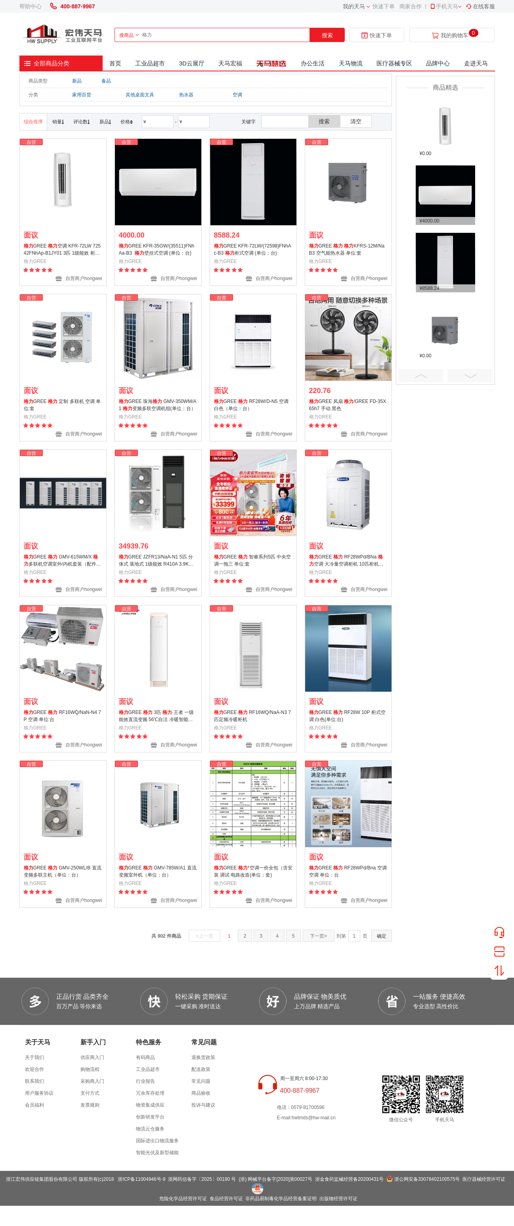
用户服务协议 (39, 1093)
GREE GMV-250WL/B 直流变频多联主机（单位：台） (62, 871)
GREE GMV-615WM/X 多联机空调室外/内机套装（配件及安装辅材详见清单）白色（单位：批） (62, 561)
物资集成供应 (150, 1105)
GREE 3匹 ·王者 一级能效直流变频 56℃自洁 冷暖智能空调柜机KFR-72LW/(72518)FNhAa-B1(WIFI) (157, 717)
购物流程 (89, 1069)
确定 (381, 936)
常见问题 (200, 1081)
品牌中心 (438, 63)
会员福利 (34, 1105)
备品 (106, 81)
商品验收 (200, 1093)
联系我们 (34, 1081)
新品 (77, 81)
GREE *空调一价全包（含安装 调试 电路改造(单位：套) (253, 871)
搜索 (327, 35)
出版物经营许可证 (338, 1198)
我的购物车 (454, 35)
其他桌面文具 (140, 95)
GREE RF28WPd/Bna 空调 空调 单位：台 (348, 871)
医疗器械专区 (394, 63)
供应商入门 (92, 1057)
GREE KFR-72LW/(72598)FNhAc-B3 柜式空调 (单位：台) (252, 249)
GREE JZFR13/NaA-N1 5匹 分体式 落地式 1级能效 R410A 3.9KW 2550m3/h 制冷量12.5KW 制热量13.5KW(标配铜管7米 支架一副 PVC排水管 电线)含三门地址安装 (157, 561)
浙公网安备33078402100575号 (427, 1179)
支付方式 (89, 1093)
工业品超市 (150, 63)
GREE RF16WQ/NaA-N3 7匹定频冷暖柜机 (252, 716)
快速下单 (384, 6)
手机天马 (444, 6)
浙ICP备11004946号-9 (141, 1179)
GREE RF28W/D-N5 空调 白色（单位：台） (251, 405)
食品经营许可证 (226, 1198)
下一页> (318, 936)
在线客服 (480, 6)
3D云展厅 (191, 63)
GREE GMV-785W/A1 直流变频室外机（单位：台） (158, 871)
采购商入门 (92, 1081)
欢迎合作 (34, 1069)
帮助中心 (30, 6)
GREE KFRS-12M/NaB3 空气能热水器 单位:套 (347, 249)
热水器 (186, 95)
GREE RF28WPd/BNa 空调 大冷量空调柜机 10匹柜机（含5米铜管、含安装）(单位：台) (346, 561)
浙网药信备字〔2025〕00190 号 (202, 1179)
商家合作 (410, 6)
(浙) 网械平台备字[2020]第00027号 (275, 1179)
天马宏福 (230, 63)
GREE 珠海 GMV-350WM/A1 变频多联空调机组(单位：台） (158, 405)
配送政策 (200, 1069)
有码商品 (145, 1057)
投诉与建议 (203, 1105)
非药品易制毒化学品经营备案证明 (281, 1198)
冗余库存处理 (150, 1093)
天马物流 (351, 63)
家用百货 (81, 95)
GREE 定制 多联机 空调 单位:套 (62, 405)
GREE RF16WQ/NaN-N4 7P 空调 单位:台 (62, 716)
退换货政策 (203, 1057)
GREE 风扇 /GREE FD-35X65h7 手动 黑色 (347, 405)
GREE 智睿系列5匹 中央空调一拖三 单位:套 (252, 560)
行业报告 (145, 1081)
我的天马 (354, 6)
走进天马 (476, 63)
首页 (115, 63)
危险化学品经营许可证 (183, 1198)
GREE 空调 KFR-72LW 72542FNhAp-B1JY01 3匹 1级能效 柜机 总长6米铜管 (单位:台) (62, 250)
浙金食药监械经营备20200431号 (349, 1179)
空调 (237, 95)
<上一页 (204, 936)
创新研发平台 (150, 1117)
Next (470, 375)
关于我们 (34, 1057)
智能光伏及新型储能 (157, 1152)
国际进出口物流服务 (157, 1140)
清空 (355, 121)
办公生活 (313, 63)
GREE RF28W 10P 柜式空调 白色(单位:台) (347, 716)
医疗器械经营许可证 (483, 1179)
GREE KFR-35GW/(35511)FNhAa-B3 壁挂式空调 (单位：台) (157, 249)
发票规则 (89, 1105)
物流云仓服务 (150, 1129)
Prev (420, 375)
